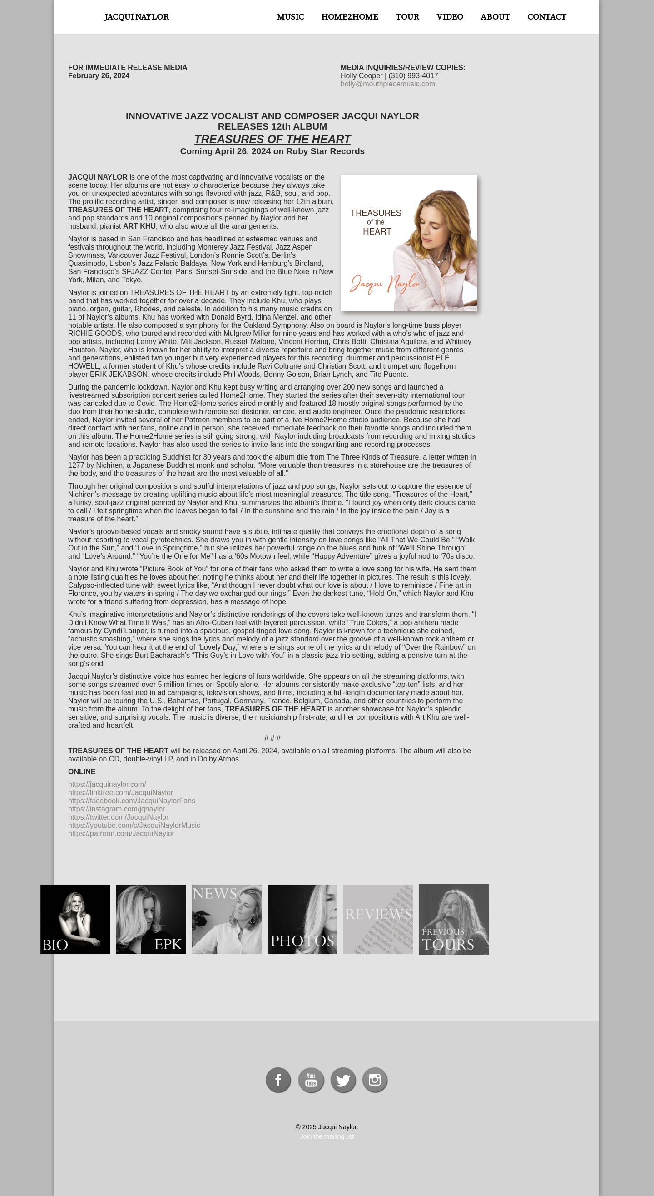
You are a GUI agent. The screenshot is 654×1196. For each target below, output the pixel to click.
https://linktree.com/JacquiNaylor (120, 792)
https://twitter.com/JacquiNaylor (118, 817)
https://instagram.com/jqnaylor (116, 809)
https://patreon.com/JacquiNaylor (121, 833)
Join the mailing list (327, 1136)
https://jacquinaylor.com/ (107, 784)
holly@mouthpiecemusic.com (388, 84)
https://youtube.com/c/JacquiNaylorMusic (134, 825)
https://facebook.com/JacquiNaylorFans (131, 801)
